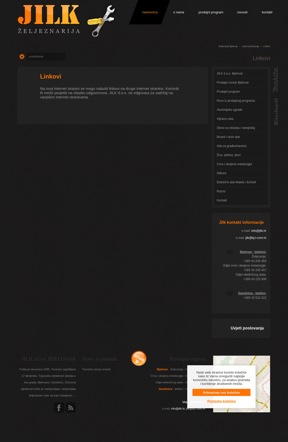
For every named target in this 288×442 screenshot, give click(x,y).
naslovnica (149, 12)
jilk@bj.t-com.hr (255, 238)
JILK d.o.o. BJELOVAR (49, 359)
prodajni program (211, 12)
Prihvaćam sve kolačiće (221, 392)
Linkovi (50, 76)
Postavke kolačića (221, 401)
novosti (242, 12)
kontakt (267, 12)
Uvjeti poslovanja (250, 46)
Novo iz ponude (100, 359)
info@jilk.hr (258, 231)
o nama (178, 12)
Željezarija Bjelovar (228, 46)
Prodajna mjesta (187, 359)
